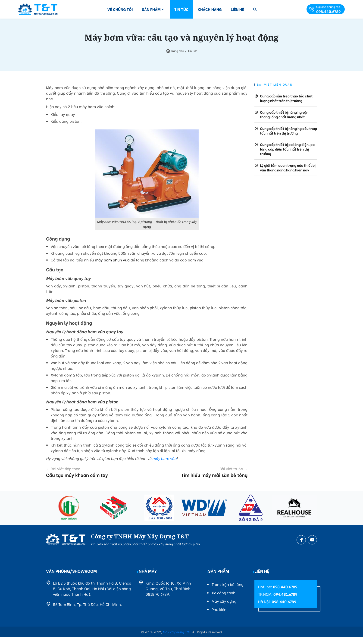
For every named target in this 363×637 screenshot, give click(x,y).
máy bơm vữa (164, 458)
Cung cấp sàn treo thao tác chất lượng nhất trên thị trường (286, 98)
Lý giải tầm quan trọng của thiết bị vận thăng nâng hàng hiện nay (288, 167)
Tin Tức (181, 9)
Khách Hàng (210, 9)
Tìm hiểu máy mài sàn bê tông (202, 472)
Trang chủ (177, 51)
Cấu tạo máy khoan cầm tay (91, 472)
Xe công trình (223, 592)
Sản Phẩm (151, 9)
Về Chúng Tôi (120, 9)
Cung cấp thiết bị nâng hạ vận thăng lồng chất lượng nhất (284, 114)
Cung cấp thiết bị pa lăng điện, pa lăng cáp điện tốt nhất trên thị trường (287, 149)
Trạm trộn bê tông (228, 584)
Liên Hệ (237, 9)
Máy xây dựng (224, 601)
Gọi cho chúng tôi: (328, 9)
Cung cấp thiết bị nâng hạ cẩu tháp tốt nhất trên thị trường (288, 130)
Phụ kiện (219, 609)
